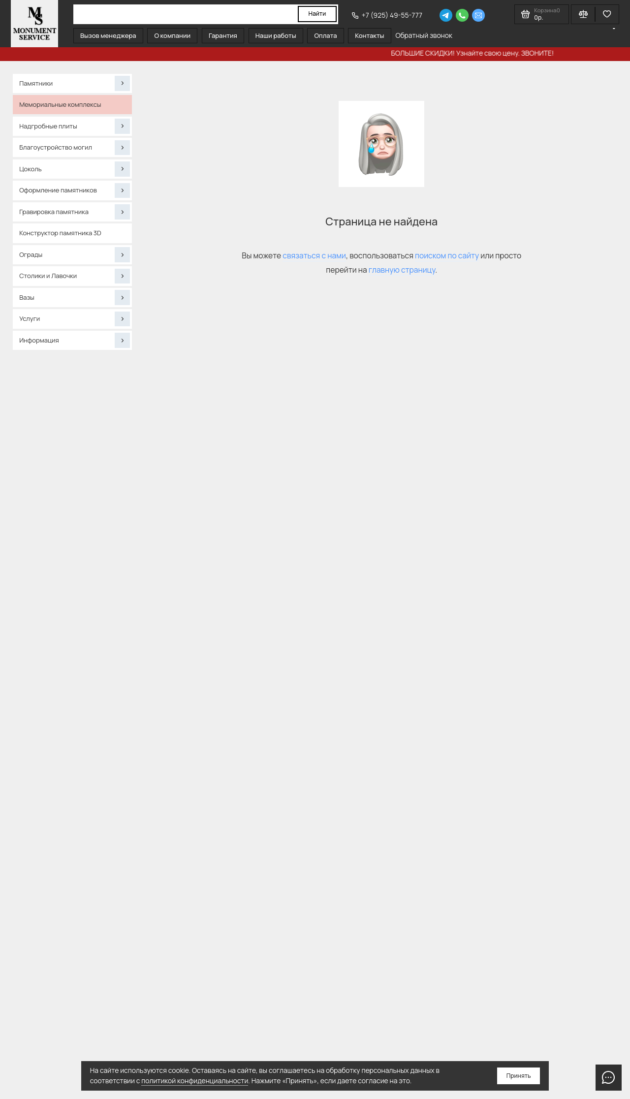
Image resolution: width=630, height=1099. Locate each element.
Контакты (369, 35)
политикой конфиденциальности (194, 1080)
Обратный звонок (423, 35)
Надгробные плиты (74, 126)
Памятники (74, 83)
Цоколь (74, 168)
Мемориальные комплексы (60, 104)
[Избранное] (607, 14)
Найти (317, 13)
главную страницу (402, 269)
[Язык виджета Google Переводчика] (614, 28)
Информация (74, 340)
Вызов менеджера (108, 35)
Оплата (326, 35)
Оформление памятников (74, 190)
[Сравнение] (583, 14)
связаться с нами (314, 255)
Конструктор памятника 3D (60, 232)
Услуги (74, 319)
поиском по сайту (447, 255)
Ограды (74, 254)
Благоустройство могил (74, 147)
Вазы (74, 297)
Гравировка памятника (74, 211)
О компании (172, 35)
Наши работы (275, 35)
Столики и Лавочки (74, 276)
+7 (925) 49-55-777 (387, 15)
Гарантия (223, 35)
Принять (518, 1075)
